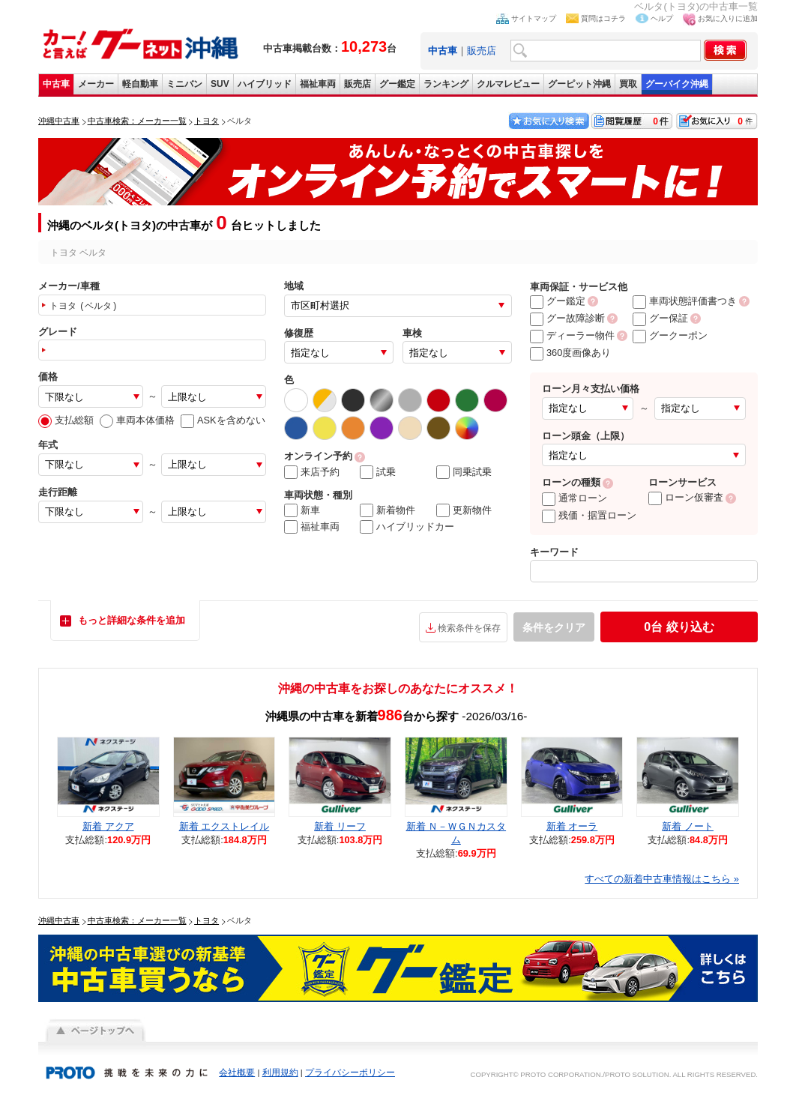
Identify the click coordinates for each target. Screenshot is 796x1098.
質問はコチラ (603, 18)
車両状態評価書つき (685, 301)
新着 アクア (108, 826)
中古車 (56, 84)
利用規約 (280, 1072)
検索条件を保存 (469, 628)
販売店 (481, 50)
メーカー (96, 84)
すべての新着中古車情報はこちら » (662, 878)
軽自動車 (140, 84)
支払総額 (66, 420)
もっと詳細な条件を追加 (131, 620)
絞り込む (679, 627)
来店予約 (312, 472)
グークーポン (670, 335)
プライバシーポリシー (350, 1072)
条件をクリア (553, 627)
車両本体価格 (137, 420)
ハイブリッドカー (407, 527)
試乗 (378, 472)
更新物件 (464, 510)
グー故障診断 (567, 318)
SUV (220, 84)
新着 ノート (688, 826)
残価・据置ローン (589, 515)
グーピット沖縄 (579, 84)
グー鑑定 (397, 84)
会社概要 (237, 1072)
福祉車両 (318, 84)
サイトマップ (533, 18)
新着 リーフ (340, 826)
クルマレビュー (508, 84)
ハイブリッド (265, 84)
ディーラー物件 (572, 335)
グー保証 (660, 318)
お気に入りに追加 (728, 18)
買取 (628, 84)
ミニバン (184, 84)
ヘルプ (662, 18)
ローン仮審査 (685, 497)
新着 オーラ (572, 826)
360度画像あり (570, 352)
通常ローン (574, 498)
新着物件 (387, 510)
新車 (302, 510)
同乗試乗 (464, 472)
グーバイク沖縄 (676, 84)
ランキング (445, 84)
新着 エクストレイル (224, 826)
